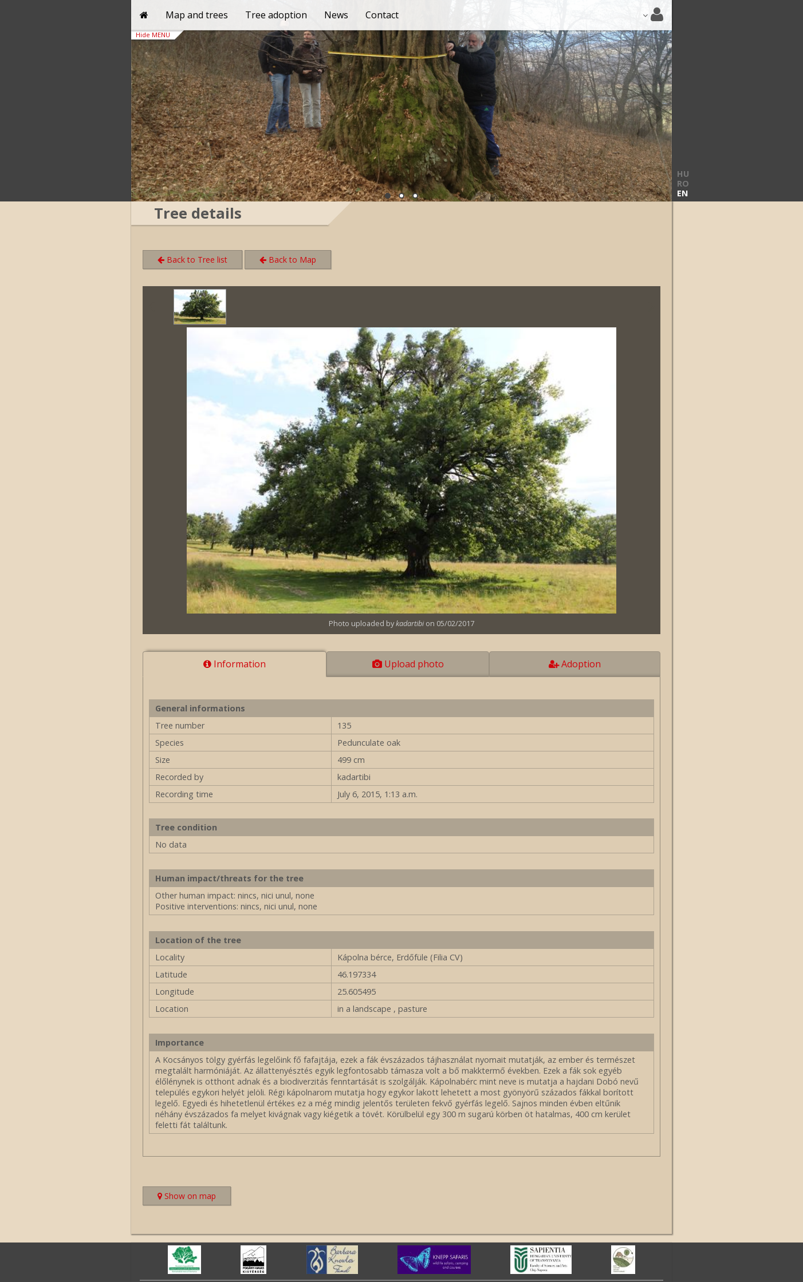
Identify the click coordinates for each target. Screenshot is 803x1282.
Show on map (194, 1197)
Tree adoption (276, 15)
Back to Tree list (192, 259)
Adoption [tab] (575, 664)
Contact (382, 15)
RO (683, 183)
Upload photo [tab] (408, 664)
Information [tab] (234, 664)
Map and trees (197, 15)
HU (683, 173)
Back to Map (287, 259)
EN (682, 193)
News (336, 15)
